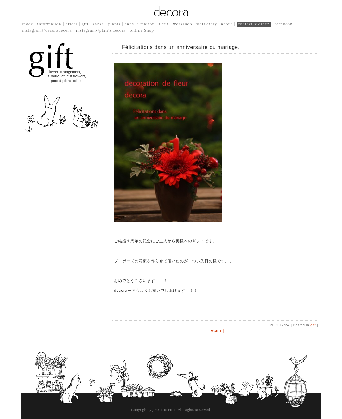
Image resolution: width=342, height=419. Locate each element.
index (27, 24)
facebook (284, 24)
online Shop (142, 30)
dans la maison (139, 24)
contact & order (253, 24)
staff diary (206, 24)
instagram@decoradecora (47, 30)
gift (85, 24)
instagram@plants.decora (101, 30)
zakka (98, 24)
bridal (72, 24)
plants (114, 24)
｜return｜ (215, 330)
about (226, 24)
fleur (164, 24)
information (49, 24)
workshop (182, 24)
